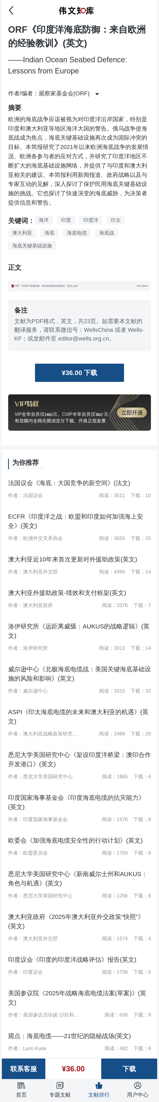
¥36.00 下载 (79, 373)
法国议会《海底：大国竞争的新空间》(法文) (69, 483)
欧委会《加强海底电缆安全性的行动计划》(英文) (75, 840)
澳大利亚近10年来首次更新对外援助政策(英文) (72, 559)
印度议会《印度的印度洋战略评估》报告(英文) (72, 959)
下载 (129, 1069)
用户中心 (137, 1089)
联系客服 (23, 1069)
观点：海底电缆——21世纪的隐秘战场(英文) (69, 1035)
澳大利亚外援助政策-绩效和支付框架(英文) (67, 592)
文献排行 (99, 1089)
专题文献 (60, 1089)
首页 (21, 1089)
